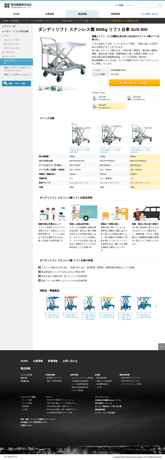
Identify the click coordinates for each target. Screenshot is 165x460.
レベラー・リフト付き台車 (32, 21)
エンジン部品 (27, 400)
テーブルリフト (9, 52)
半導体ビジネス (26, 425)
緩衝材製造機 (125, 375)
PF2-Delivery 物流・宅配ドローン (59, 406)
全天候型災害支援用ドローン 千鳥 (59, 413)
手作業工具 (25, 381)
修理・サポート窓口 (14, 83)
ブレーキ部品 (27, 403)
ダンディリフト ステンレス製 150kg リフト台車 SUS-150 (80, 149)
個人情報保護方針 (10, 457)
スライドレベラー (11, 48)
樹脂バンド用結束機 (104, 381)
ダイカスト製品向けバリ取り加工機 (108, 406)
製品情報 (82, 14)
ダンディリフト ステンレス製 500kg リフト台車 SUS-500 (141, 149)
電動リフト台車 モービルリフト (17, 74)
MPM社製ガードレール (103, 403)
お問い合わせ (151, 14)
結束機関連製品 (102, 384)
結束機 (97, 375)
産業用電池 (74, 375)
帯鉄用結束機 (101, 378)
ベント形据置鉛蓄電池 (80, 384)
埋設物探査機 (100, 410)
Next (157, 309)
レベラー (6, 36)
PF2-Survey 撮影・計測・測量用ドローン (62, 409)
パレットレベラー (11, 40)
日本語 (120, 5)
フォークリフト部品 (28, 397)
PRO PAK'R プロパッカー (130, 381)
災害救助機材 (50, 375)
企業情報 (49, 14)
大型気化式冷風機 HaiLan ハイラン (108, 400)
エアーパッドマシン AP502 (131, 384)
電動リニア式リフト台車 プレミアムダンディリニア (17, 69)
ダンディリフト (52, 21)
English (130, 5)
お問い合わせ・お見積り (134, 82)
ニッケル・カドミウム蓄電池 (82, 378)
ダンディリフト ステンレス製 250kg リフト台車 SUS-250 (111, 149)
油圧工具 (24, 378)
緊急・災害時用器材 (54, 381)
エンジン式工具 (26, 375)
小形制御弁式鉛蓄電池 (80, 381)
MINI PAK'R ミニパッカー (130, 378)
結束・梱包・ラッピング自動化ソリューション (38, 419)
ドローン (48, 397)
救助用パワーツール (54, 378)
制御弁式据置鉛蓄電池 (80, 387)
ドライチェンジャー (102, 397)
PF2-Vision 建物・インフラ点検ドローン (62, 403)
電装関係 (25, 406)
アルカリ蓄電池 (77, 390)
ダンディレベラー (11, 44)
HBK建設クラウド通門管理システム (34, 422)
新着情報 (115, 14)
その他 (99, 387)
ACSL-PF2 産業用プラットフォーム (60, 400)
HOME (16, 14)
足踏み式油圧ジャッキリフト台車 (75, 21)
